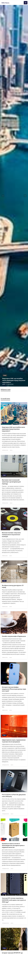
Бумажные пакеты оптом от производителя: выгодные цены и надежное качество (13, 845)
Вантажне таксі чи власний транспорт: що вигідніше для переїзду (11, 481)
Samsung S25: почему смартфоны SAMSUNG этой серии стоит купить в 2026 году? (14, 900)
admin (4, 384)
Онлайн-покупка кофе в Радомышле (14, 636)
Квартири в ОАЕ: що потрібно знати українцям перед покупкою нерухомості (13, 380)
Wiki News (5, 3)
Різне (5, 375)
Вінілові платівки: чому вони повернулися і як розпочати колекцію (11, 534)
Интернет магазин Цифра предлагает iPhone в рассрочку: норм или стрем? (14, 689)
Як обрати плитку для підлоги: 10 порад (12, 586)
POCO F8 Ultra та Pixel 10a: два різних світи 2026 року (14, 795)
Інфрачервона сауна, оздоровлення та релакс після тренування (14, 741)
